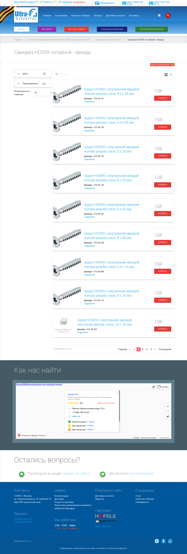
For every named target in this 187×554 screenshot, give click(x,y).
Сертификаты (142, 502)
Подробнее (89, 101)
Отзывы (98, 15)
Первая (122, 349)
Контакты (134, 15)
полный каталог (141, 473)
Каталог (21, 29)
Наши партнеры (103, 526)
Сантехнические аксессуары (152, 29)
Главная (47, 15)
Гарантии (99, 499)
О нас (138, 496)
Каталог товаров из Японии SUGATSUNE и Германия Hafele (59, 39)
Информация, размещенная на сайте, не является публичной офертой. (93, 548)
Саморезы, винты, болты (108, 39)
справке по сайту (75, 473)
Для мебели (47, 29)
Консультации (62, 496)
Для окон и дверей (77, 29)
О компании (61, 15)
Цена (63, 74)
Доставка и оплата (115, 15)
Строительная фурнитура (112, 29)
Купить (162, 98)
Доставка (59, 499)
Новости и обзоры (80, 15)
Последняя (164, 349)
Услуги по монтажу (64, 502)
